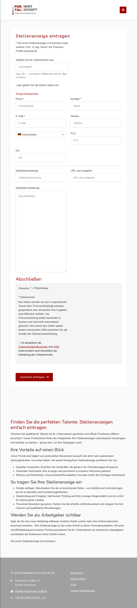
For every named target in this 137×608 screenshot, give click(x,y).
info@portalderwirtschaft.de (31, 591)
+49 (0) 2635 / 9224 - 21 (30, 597)
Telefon (74, 116)
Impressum (76, 573)
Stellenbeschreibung (27, 188)
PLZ (72, 133)
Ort (17, 150)
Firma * (20, 99)
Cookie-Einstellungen (82, 591)
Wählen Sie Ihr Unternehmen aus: (35, 60)
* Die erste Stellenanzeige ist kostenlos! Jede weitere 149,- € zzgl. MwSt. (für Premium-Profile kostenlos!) (42, 47)
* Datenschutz (26, 297)
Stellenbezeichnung (27, 171)
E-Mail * (20, 116)
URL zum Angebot (81, 171)
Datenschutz (77, 579)
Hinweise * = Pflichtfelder (33, 288)
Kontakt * (75, 99)
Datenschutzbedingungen (33, 347)
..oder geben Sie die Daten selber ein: (37, 85)
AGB (56, 347)
